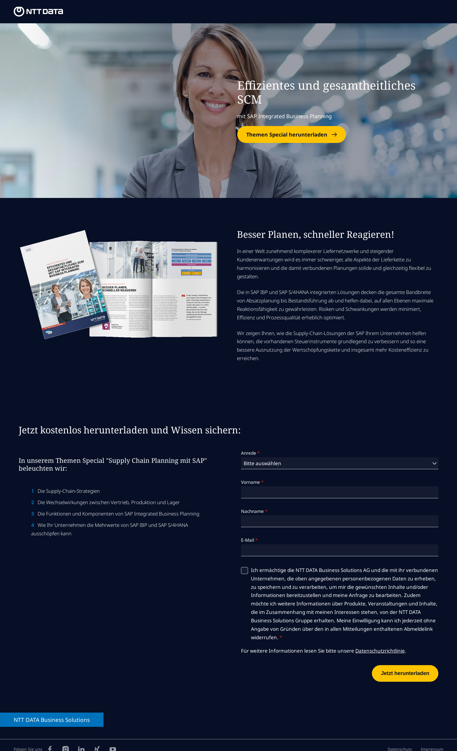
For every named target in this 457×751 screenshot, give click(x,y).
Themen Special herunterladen (286, 134)
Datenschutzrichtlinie (380, 650)
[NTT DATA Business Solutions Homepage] (39, 12)
